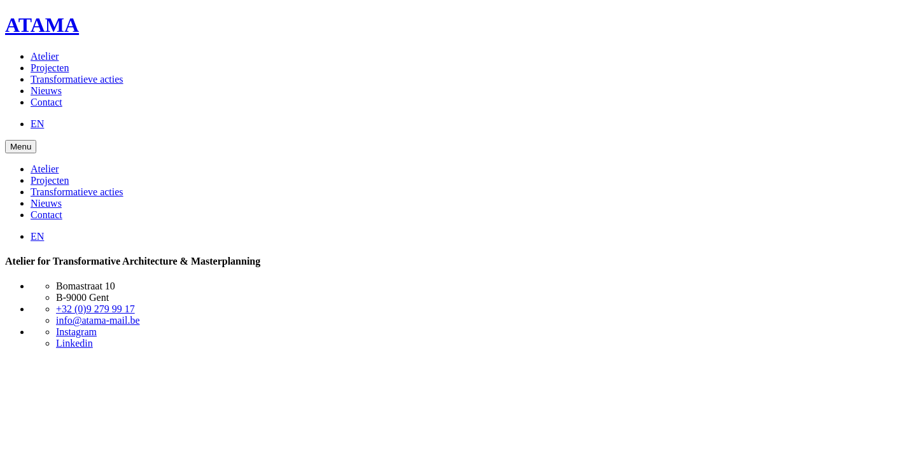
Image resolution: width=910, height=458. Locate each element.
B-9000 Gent (82, 297)
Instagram (76, 331)
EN (37, 123)
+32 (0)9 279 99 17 (95, 308)
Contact (46, 102)
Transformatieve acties (77, 79)
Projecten (50, 67)
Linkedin (74, 343)
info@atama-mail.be (98, 320)
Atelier (45, 56)
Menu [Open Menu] (20, 146)
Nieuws (46, 90)
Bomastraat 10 (85, 286)
